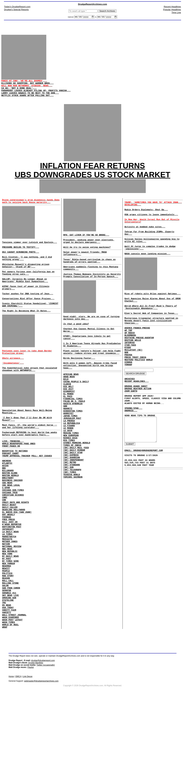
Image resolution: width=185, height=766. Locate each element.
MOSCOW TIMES (71, 467)
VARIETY (6, 676)
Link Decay (27, 744)
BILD (65, 403)
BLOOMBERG (130, 360)
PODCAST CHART (10, 486)
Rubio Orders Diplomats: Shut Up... (146, 218)
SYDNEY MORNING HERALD (76, 479)
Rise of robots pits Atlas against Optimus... (152, 311)
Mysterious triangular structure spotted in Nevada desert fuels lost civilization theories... (151, 343)
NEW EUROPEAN (71, 470)
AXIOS (5, 500)
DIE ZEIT (68, 414)
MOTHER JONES (10, 591)
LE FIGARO (69, 458)
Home (11, 744)
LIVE (16, 656)
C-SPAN (6, 527)
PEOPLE (6, 627)
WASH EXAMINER (10, 682)
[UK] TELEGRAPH (72, 511)
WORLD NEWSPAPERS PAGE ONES (18, 475)
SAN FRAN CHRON (11, 647)
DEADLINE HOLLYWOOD (13, 553)
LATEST (19, 685)
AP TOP (128, 354)
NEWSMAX (6, 621)
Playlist (30, 735)
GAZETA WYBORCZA (72, 432)
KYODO (127, 374)
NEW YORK (7, 606)
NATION (6, 594)
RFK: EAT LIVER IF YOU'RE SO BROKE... (86, 242)
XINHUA (128, 392)
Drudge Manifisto (35, 730)
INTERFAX (129, 368)
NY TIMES (7, 615)
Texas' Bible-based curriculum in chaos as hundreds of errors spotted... (89, 272)
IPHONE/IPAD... (133, 444)
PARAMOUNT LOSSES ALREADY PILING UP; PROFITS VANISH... (36, 94)
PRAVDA (128, 383)
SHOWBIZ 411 (9, 653)
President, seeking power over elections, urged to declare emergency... (88, 249)
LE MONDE (68, 461)
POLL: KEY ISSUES (41, 489)
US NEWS (6, 668)
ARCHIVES (129, 410)
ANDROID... (130, 447)
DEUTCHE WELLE (132, 365)
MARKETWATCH (9, 585)
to (95, 17)
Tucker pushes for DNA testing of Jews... (27, 311)
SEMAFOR (6, 650)
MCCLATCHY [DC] (133, 377)
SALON (5, 644)
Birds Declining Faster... (79, 379)
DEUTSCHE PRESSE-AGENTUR (139, 363)
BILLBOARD (8, 506)
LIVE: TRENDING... (13, 472)
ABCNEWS (6, 494)
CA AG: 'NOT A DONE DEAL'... (19, 91)
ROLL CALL (8, 638)
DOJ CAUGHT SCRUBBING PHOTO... (20, 262)
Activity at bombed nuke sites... (144, 238)
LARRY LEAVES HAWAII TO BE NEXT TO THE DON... (30, 97)
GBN (65, 435)
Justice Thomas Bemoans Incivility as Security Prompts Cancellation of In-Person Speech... (92, 289)
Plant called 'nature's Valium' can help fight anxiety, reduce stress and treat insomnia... (92, 372)
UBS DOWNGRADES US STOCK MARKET (92, 181)
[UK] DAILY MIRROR (74, 488)
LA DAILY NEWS (10, 580)
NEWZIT (6, 624)
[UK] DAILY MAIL (72, 485)
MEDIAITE (7, 588)
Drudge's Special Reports (16, 9)
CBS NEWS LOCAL (11, 524)
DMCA (18, 744)
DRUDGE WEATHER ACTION (137, 421)
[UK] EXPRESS (71, 494)
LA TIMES (7, 582)
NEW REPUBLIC (10, 603)
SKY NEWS (7, 656)
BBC (4, 503)
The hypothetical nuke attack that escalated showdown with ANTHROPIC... (29, 395)
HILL (4, 568)
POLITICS (140, 389)
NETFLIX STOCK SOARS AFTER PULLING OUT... (27, 100)
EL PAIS (67, 423)
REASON (6, 635)
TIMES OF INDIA (72, 482)
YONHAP (128, 395)
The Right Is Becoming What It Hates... (26, 331)
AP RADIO (129, 357)
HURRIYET (68, 444)
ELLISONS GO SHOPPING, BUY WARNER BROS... (27, 86)
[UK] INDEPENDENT (73, 499)
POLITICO (7, 629)
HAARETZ (67, 438)
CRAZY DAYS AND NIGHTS (15, 544)
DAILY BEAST (9, 547)
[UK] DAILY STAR (72, 491)
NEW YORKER (8, 618)
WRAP (4, 694)
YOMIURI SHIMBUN (72, 520)
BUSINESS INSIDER (12, 518)
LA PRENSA (69, 452)
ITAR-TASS (130, 371)
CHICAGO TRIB (10, 533)
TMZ (4, 665)
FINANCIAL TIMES (72, 426)
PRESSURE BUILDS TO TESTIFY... (20, 256)
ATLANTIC (7, 497)
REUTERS (128, 389)
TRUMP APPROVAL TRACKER (16, 489)
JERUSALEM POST (72, 450)
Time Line (176, 12)
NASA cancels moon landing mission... (147, 270)
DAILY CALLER (10, 550)
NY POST (6, 612)
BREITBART (8, 515)
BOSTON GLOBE (10, 509)
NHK (126, 380)
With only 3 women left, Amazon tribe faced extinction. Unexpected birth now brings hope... (90, 387)
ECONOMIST (69, 417)
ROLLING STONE (10, 641)
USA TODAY (8, 671)
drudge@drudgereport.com (43, 728)
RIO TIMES (69, 476)
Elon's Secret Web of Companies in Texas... (151, 334)
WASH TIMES (8, 688)
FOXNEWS (6, 562)
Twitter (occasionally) (45, 732)
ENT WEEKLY (8, 559)
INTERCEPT (8, 577)
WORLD (149, 389)
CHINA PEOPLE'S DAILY (76, 405)
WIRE (16, 615)
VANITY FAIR (9, 674)
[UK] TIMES (69, 514)
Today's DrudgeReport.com (17, 6)
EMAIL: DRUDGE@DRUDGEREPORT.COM (143, 493)
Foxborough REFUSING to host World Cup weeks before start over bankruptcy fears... (29, 464)
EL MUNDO (68, 420)
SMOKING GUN (9, 659)
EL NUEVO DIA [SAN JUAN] (16, 556)
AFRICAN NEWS (71, 397)
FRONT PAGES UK (11, 478)
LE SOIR (67, 464)
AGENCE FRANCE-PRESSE (137, 351)
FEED (86, 485)
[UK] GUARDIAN (71, 496)
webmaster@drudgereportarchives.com (41, 748)
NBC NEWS (7, 600)
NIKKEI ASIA (70, 473)
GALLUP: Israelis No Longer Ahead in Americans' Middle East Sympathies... (25, 295)
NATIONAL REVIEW (11, 597)
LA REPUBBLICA (71, 455)
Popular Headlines (172, 9)
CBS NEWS (7, 521)
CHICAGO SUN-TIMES (13, 530)
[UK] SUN (68, 508)
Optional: (71, 17)
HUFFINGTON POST (11, 574)
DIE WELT (68, 411)
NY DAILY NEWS (10, 609)
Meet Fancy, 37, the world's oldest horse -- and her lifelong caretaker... (29, 456)
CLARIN (67, 408)
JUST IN (13, 568)
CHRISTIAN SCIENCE (13, 535)
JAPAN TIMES (70, 447)
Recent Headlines (172, 6)
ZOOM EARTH (130, 424)
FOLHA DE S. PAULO (74, 429)
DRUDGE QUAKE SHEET (135, 418)
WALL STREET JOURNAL (14, 679)
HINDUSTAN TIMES (72, 441)
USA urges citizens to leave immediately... (151, 224)
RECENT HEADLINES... (136, 413)
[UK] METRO (69, 502)
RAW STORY (8, 632)
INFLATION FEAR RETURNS (92, 172)
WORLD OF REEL (10, 691)
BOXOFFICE (8, 483)
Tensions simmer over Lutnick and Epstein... (29, 250)
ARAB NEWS (69, 400)
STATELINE (8, 662)
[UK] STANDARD (71, 505)
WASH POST (8, 685)
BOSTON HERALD (10, 512)
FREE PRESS (8, 565)
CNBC (4, 538)
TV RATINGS (21, 483)
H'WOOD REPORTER (11, 571)
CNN (4, 541)
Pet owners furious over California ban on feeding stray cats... (28, 287)
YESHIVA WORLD (71, 517)
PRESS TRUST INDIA (135, 386)
